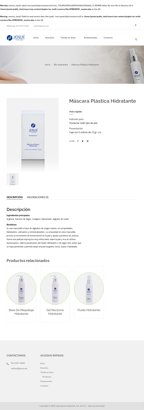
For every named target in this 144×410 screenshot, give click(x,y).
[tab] (15, 197)
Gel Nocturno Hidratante (55, 312)
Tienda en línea (68, 37)
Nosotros (49, 37)
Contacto (108, 37)
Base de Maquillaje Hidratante (21, 312)
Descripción (15, 197)
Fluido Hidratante (88, 310)
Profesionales (90, 37)
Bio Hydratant (61, 64)
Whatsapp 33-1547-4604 (18, 26)
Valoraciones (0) (39, 197)
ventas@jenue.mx (41, 26)
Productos (46, 377)
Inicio (36, 37)
